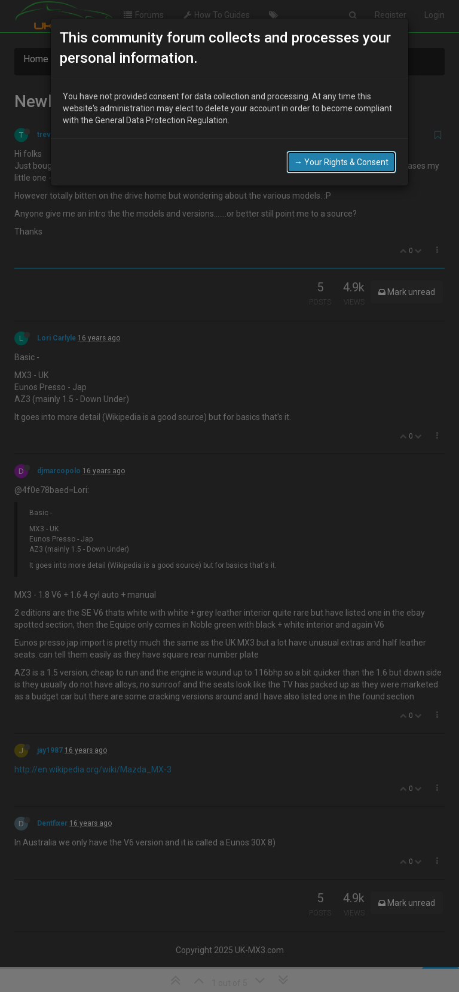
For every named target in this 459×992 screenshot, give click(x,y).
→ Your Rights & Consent (341, 162)
